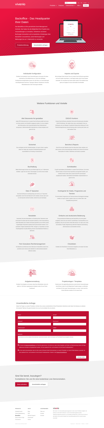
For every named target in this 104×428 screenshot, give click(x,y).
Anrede (55, 314)
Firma (20, 314)
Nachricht (20, 334)
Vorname (20, 321)
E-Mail (55, 327)
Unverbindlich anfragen (41, 45)
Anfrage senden (81, 357)
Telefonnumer (21, 327)
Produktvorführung (22, 45)
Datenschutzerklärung (30, 345)
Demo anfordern (22, 384)
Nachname (56, 321)
